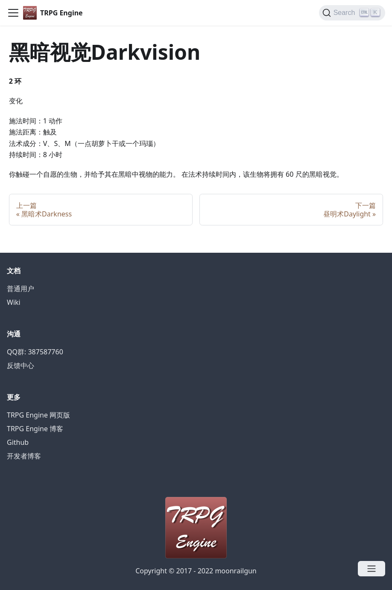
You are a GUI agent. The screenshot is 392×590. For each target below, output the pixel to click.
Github (18, 442)
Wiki (13, 302)
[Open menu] (371, 568)
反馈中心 (20, 365)
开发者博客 (24, 456)
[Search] (352, 12)
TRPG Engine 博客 (35, 428)
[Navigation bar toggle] (13, 12)
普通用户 (20, 288)
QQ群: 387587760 (35, 351)
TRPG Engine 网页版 (38, 415)
